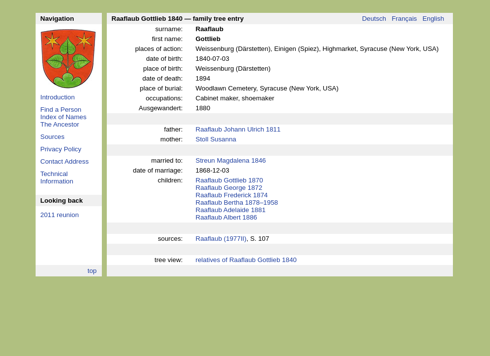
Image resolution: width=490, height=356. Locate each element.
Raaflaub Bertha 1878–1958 (237, 202)
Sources (53, 136)
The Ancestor (60, 124)
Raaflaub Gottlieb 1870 (229, 180)
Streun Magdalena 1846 (231, 160)
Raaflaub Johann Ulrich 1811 (238, 129)
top (92, 270)
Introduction (58, 97)
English (433, 18)
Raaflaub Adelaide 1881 (231, 210)
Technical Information (57, 177)
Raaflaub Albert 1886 (227, 217)
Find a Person (61, 109)
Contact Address (65, 161)
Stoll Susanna (216, 139)
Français (404, 18)
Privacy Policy (61, 149)
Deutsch (374, 18)
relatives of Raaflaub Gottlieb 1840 (246, 260)
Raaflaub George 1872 (229, 187)
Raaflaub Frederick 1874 (232, 195)
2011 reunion (60, 215)
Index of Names (64, 117)
